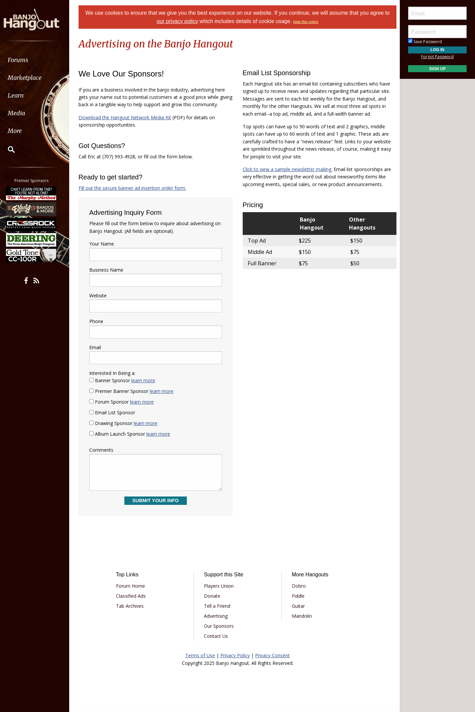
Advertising (216, 623)
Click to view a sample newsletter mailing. (287, 169)
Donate (213, 603)
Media (22, 113)
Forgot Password (437, 56)
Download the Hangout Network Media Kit (126, 125)
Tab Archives (131, 613)
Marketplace (31, 78)
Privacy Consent (272, 663)
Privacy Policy (235, 663)
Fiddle (297, 603)
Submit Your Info (156, 508)
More (21, 131)
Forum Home (131, 593)
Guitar (297, 613)
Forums (24, 60)
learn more (145, 388)
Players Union (219, 593)
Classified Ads (132, 603)
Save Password (425, 41)
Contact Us (217, 643)
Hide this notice (305, 22)
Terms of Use (200, 663)
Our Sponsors (219, 633)
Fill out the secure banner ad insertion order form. (134, 195)
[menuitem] (37, 60)
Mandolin (301, 623)
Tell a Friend (218, 613)
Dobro (298, 593)
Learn (22, 95)
